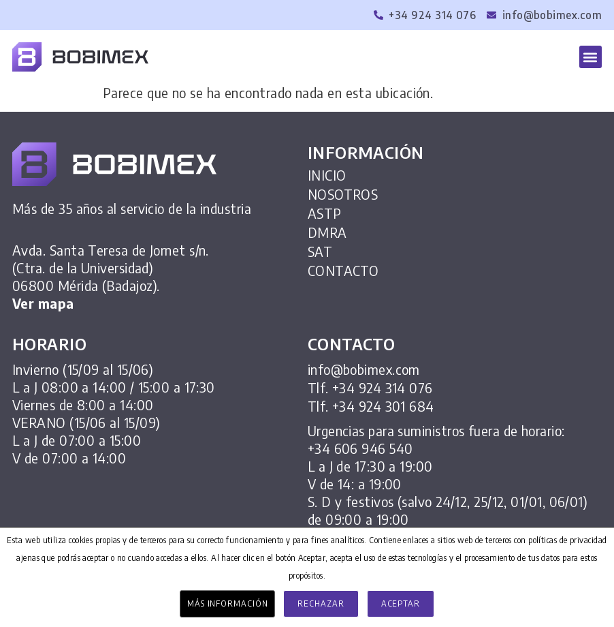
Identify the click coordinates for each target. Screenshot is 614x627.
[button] (590, 57)
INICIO (327, 175)
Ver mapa (43, 302)
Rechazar (320, 603)
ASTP (325, 213)
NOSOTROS (343, 194)
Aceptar (400, 603)
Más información (227, 603)
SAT (320, 251)
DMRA (327, 232)
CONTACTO (343, 270)
